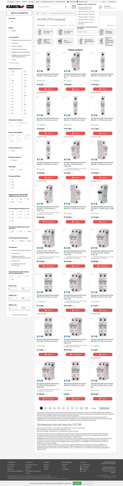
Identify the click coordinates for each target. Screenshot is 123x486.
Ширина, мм (13, 305)
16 (12, 86)
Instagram (84, 467)
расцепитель (16, 261)
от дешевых (63, 25)
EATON (14, 31)
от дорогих (71, 25)
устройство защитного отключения (19, 264)
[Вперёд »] (93, 408)
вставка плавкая (17, 46)
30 (28, 199)
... (76, 408)
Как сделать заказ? (60, 1)
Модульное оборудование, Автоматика (61, 13)
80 (12, 113)
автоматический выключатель (21, 250)
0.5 (12, 74)
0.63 (25, 74)
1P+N (21, 123)
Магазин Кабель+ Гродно (86, 19)
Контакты (24, 1)
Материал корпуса (15, 157)
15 (25, 83)
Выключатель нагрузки (19, 49)
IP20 (13, 151)
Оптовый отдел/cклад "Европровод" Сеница (85, 8)
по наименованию (52, 25)
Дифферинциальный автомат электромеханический (21, 56)
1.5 (28, 135)
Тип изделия (13, 247)
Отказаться (88, 483)
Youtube (83, 469)
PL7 (13, 188)
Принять (77, 483)
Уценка (46, 469)
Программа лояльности (47, 1)
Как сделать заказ (31, 464)
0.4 (25, 71)
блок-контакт (16, 253)
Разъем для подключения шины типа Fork (19, 227)
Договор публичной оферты (109, 471)
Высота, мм (13, 286)
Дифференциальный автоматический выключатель (21, 257)
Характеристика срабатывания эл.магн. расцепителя (19, 272)
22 (86, 408)
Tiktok (83, 471)
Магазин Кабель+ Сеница (86, 11)
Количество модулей (16, 132)
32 (12, 101)
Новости (18, 1)
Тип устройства (14, 37)
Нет (25, 113)
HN (13, 182)
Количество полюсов (16, 120)
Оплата (37, 1)
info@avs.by (85, 464)
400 (25, 104)
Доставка (31, 1)
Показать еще (14, 62)
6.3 (12, 110)
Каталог (44, 13)
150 (13, 214)
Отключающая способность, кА (19, 208)
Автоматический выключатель (21, 40)
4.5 (12, 141)
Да (12, 21)
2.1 (12, 92)
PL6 (13, 185)
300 (13, 202)
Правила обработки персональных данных (108, 468)
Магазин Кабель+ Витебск (86, 17)
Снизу (28, 231)
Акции (64, 467)
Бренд (11, 28)
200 (25, 95)
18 (12, 89)
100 (13, 80)
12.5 (21, 211)
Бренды (46, 467)
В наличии (12, 18)
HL (12, 179)
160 (25, 86)
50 (12, 107)
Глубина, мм (13, 295)
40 (12, 104)
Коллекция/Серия (15, 176)
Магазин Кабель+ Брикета (86, 14)
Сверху (21, 241)
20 (12, 95)
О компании (10, 1)
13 (12, 83)
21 (81, 408)
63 (25, 110)
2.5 (25, 92)
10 (25, 77)
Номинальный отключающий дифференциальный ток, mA (18, 195)
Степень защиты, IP (15, 148)
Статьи (28, 473)
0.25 (13, 71)
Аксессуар (15, 43)
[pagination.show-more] (104, 408)
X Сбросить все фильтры (19, 315)
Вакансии (10, 469)
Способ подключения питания (19, 238)
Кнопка (14, 60)
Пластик (14, 160)
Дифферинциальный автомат (21, 52)
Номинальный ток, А (16, 68)
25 (12, 98)
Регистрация (111, 1)
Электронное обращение (15, 471)
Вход (103, 1)
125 (25, 80)
